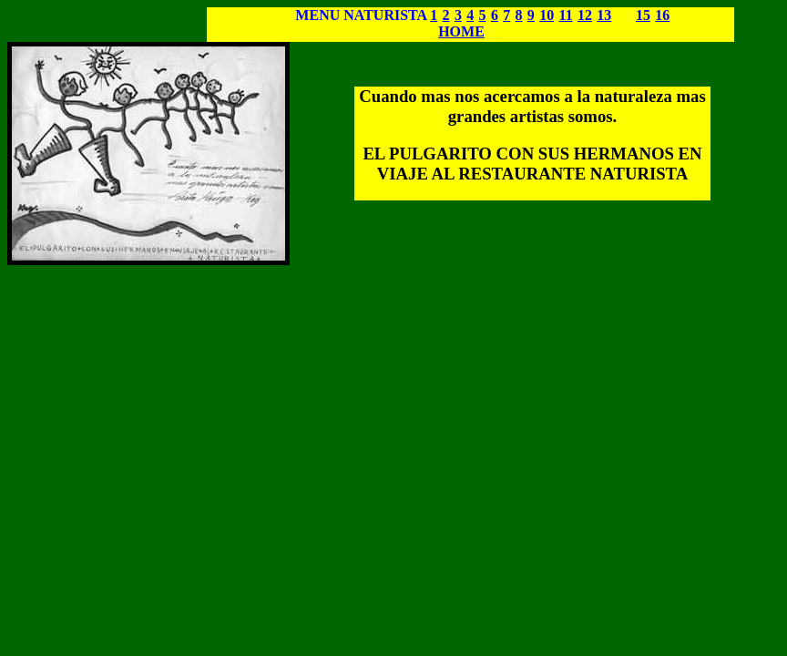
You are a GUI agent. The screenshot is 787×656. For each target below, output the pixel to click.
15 (643, 15)
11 (566, 15)
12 (584, 15)
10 (546, 15)
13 (604, 15)
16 (662, 15)
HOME (461, 31)
